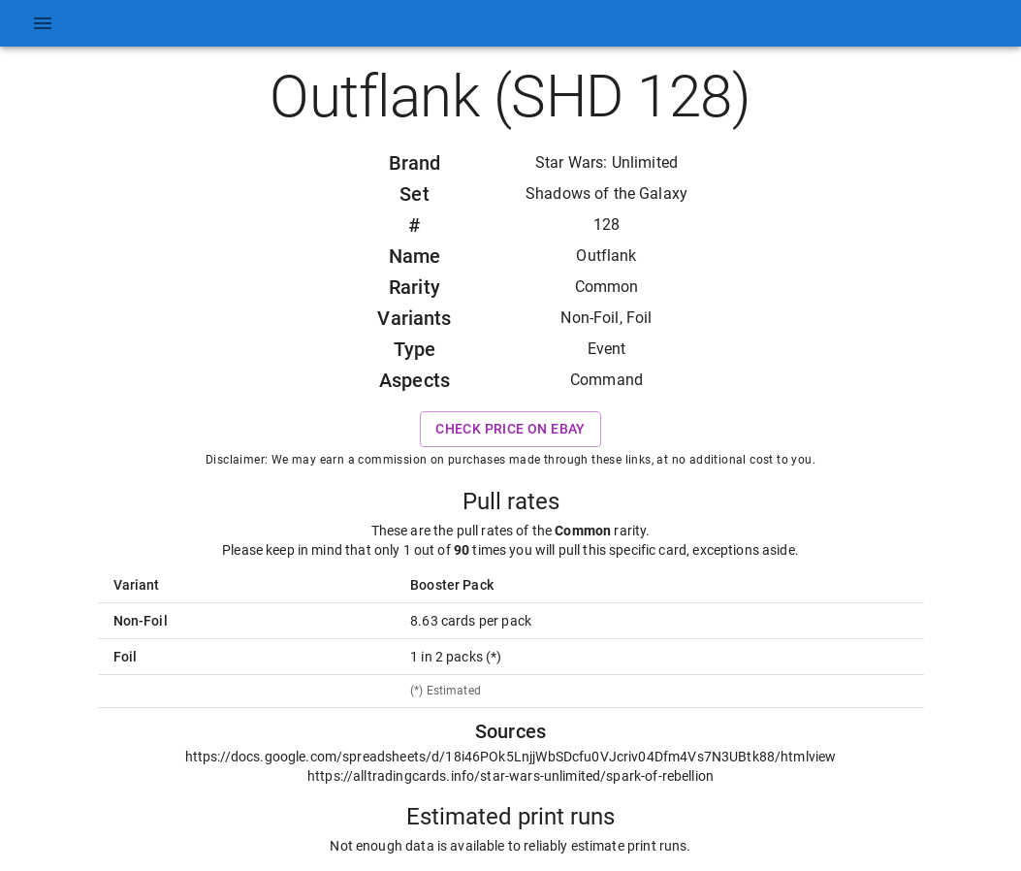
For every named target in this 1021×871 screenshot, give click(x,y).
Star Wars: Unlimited (606, 162)
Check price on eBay (510, 429)
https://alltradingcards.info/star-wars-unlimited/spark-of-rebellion (510, 776)
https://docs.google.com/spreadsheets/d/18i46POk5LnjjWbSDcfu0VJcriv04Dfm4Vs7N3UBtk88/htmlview (511, 756)
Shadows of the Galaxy (606, 193)
